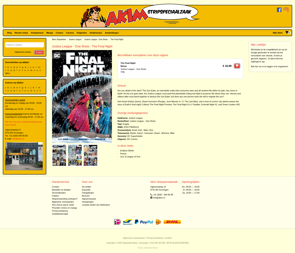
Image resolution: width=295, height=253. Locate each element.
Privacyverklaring (60, 211)
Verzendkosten (59, 193)
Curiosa (70, 33)
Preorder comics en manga (64, 208)
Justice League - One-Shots (96, 39)
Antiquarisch (37, 33)
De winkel (86, 187)
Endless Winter (127, 150)
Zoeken (39, 52)
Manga (49, 33)
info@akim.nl (18, 139)
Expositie (86, 190)
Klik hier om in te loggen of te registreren (269, 66)
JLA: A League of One (130, 156)
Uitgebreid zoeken (22, 52)
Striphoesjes (96, 33)
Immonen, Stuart (152, 133)
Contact (55, 187)
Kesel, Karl (137, 130)
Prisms (123, 153)
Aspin (155, 248)
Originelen (82, 33)
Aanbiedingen (112, 33)
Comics (59, 33)
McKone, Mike (168, 133)
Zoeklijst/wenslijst (60, 214)
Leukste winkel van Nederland (96, 205)
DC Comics (132, 139)
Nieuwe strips (21, 33)
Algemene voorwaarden (63, 202)
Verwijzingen (88, 202)
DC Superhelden (135, 136)
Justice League (75, 39)
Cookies (168, 238)
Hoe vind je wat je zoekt (63, 205)
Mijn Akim (278, 33)
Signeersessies (89, 199)
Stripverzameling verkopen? (65, 199)
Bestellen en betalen (61, 190)
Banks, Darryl (136, 133)
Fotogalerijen (88, 193)
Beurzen (86, 196)
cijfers (7, 73)
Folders (55, 196)
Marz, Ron (148, 130)
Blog (9, 33)
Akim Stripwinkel (59, 39)
